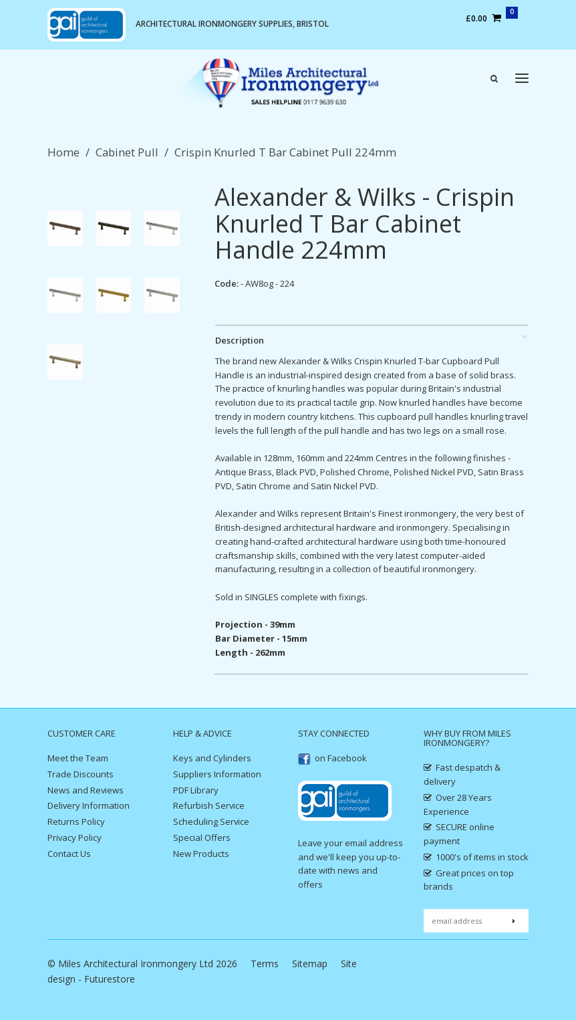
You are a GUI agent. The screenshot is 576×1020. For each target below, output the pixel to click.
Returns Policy (76, 821)
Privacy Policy (74, 838)
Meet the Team (77, 758)
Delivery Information (88, 805)
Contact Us (69, 854)
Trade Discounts (80, 774)
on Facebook (332, 758)
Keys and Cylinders (212, 758)
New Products (201, 854)
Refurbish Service (209, 805)
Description (239, 340)
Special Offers (202, 838)
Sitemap (309, 963)
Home (63, 152)
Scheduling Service (211, 821)
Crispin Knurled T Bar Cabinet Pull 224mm (285, 152)
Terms (265, 963)
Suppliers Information (217, 774)
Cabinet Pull (127, 152)
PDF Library (196, 790)
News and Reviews (85, 790)
